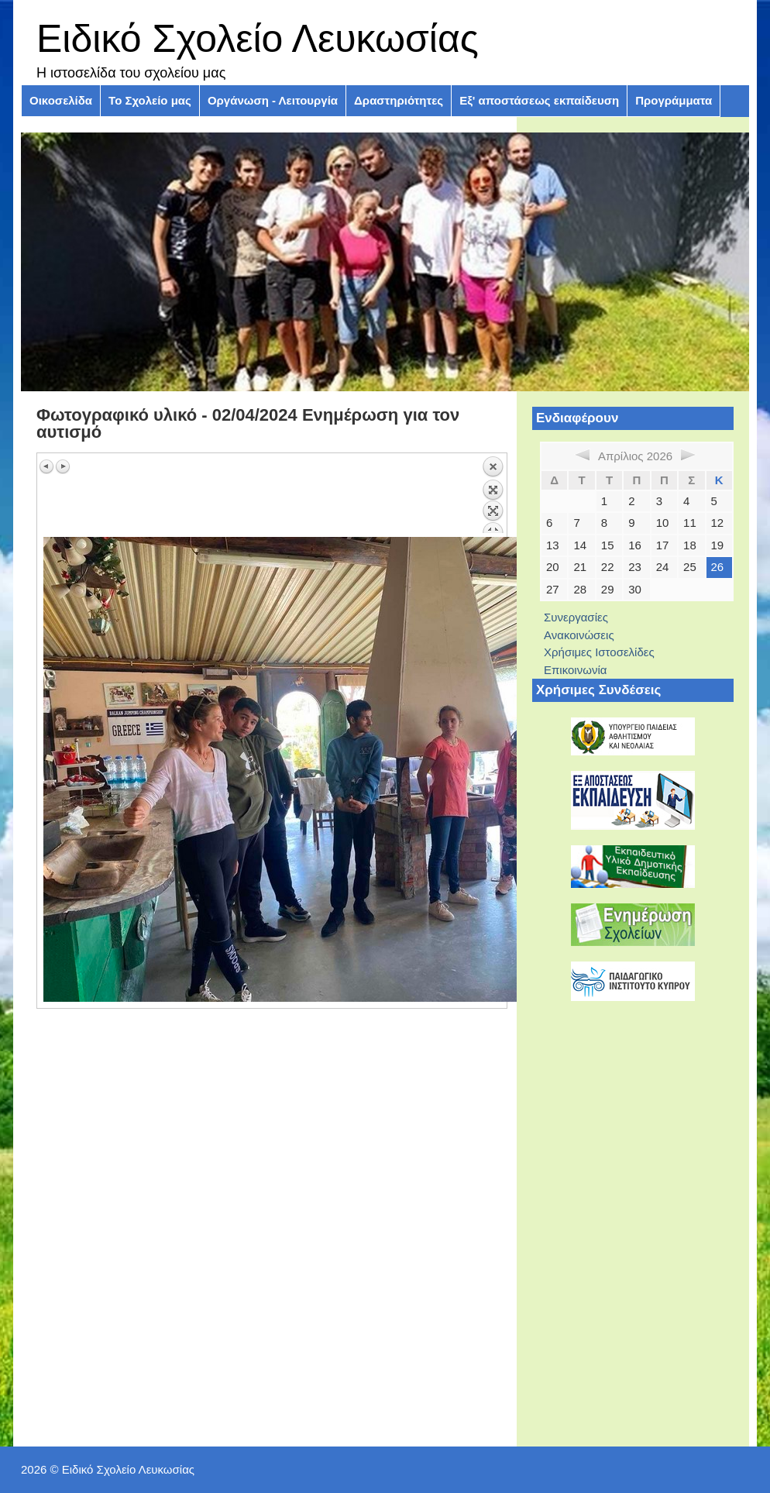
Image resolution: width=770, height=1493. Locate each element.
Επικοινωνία (575, 669)
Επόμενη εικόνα (62, 466)
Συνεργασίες (576, 617)
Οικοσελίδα (60, 100)
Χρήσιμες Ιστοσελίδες (599, 652)
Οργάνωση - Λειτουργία (273, 100)
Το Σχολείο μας (149, 100)
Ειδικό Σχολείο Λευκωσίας (257, 38)
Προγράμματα (673, 100)
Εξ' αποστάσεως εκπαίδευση (539, 100)
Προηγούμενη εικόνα (47, 466)
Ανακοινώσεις (579, 635)
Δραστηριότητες (398, 100)
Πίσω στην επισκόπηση (492, 494)
